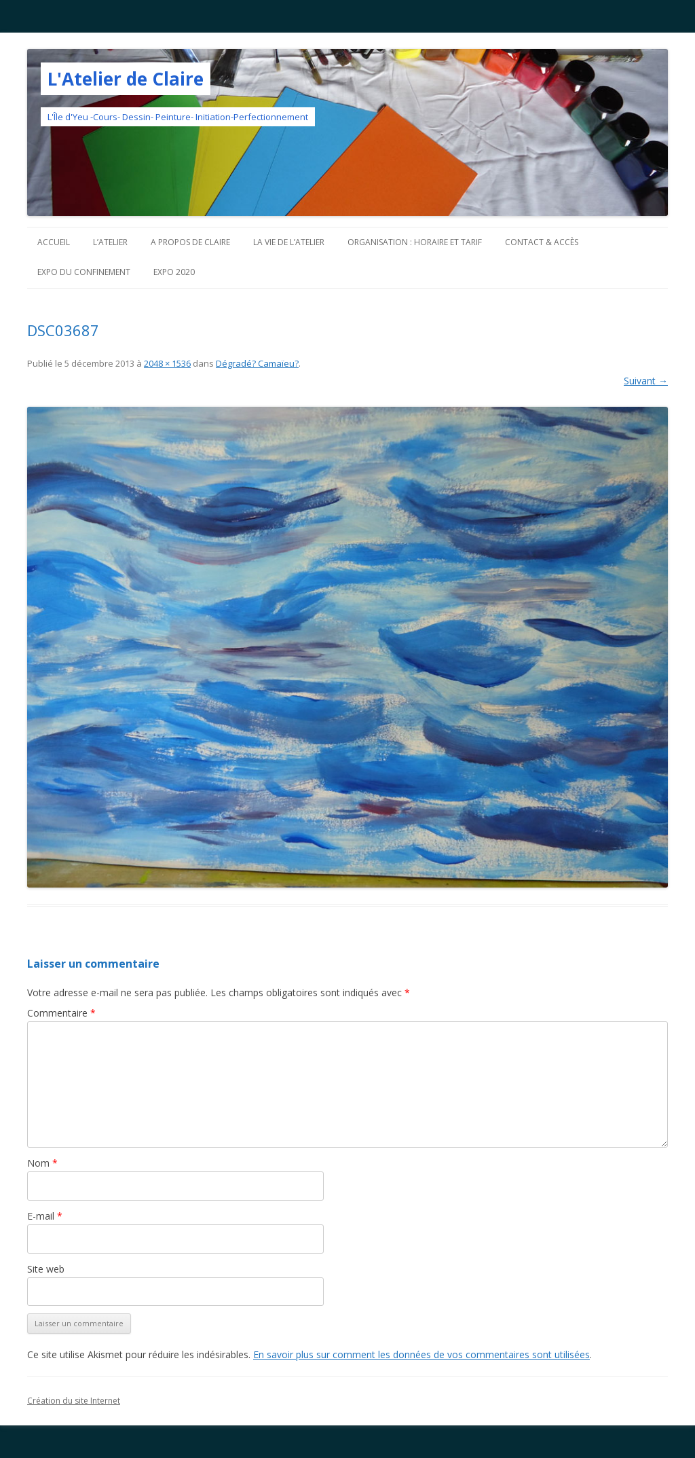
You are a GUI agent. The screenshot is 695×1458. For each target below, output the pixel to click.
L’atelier (110, 242)
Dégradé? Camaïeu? (257, 363)
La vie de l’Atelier (288, 242)
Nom (42, 1162)
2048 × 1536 (167, 363)
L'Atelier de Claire (126, 79)
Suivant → (646, 380)
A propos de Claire (190, 242)
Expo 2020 (174, 272)
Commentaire (61, 1012)
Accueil (53, 242)
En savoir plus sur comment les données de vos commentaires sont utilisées (421, 1354)
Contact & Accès (541, 242)
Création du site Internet (73, 1400)
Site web (45, 1268)
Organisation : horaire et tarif (415, 242)
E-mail (44, 1215)
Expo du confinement (83, 272)
